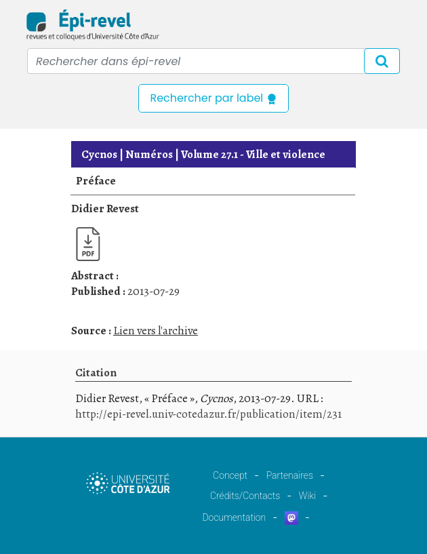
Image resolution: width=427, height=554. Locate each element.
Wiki (307, 495)
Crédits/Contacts (245, 495)
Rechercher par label (213, 98)
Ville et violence (253, 154)
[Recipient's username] (213, 61)
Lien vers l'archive (155, 330)
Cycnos (99, 154)
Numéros (149, 154)
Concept (230, 475)
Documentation (234, 517)
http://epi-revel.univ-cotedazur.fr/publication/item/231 (208, 414)
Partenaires (289, 475)
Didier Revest (105, 208)
